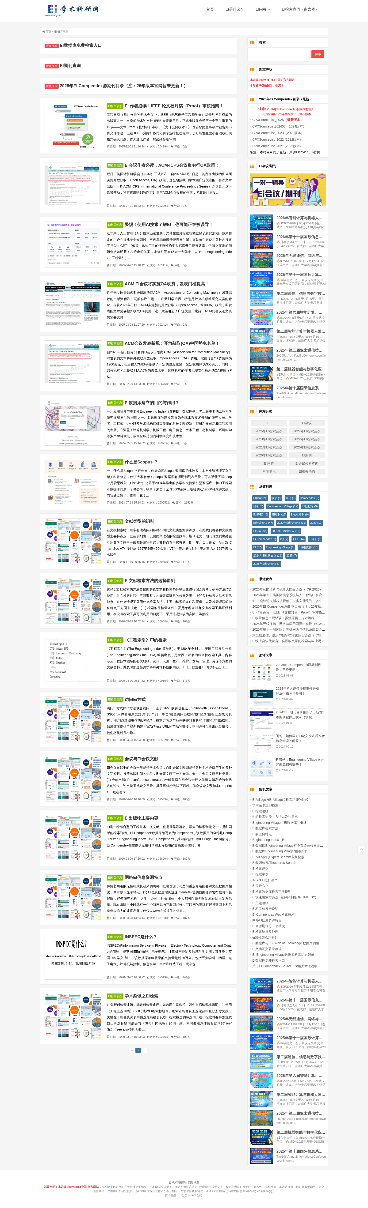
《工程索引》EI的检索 (149, 640)
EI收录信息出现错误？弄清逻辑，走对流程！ (281, 618)
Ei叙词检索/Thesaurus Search (271, 863)
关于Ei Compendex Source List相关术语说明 (281, 966)
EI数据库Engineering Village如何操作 (276, 851)
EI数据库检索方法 (262, 828)
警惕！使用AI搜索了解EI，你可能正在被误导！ (172, 224)
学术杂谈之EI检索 (145, 996)
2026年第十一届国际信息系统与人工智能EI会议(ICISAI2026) (293, 595)
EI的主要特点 (258, 834)
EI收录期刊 (296, 514)
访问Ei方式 (138, 699)
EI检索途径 (257, 811)
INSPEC (257, 514)
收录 (273, 498)
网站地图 (193, 1182)
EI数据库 (306, 506)
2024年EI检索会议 (303, 431)
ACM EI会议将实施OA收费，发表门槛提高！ (170, 284)
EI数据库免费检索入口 (84, 45)
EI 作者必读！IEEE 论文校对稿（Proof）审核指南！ (177, 106)
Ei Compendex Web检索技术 (270, 914)
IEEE (295, 539)
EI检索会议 (259, 522)
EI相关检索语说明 (262, 909)
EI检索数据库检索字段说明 (268, 891)
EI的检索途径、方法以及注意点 (272, 817)
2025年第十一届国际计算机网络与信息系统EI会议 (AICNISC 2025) (297, 629)
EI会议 (303, 423)
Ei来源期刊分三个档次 (265, 926)
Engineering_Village (279, 506)
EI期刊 (303, 455)
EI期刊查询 (73, 65)
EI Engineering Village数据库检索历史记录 (280, 954)
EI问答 (265, 463)
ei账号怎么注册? (261, 937)
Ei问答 (263, 12)
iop (281, 539)
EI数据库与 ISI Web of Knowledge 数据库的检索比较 (287, 943)
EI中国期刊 (305, 547)
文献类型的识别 (143, 521)
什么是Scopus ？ (144, 462)
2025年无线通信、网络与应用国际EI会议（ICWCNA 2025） (292, 624)
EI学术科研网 (72, 12)
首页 (210, 12)
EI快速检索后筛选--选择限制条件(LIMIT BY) (281, 897)
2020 (313, 522)
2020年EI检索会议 (303, 447)
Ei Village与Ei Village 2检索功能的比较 (277, 800)
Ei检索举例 (257, 874)
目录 (255, 506)
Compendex (306, 498)
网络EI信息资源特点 (147, 877)
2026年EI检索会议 (265, 455)
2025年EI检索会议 (265, 431)
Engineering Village (276, 547)
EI (265, 423)
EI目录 (311, 539)
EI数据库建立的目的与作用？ (155, 402)
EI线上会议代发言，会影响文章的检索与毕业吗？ (285, 641)
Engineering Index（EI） (267, 840)
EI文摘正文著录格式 (263, 949)
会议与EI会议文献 (145, 758)
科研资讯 (265, 471)
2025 (288, 555)
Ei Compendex (261, 539)
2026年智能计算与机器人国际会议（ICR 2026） (284, 589)
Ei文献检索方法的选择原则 (153, 580)
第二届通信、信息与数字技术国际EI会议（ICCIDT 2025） (291, 635)
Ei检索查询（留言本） (300, 12)
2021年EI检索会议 (265, 447)
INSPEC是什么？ (144, 936)
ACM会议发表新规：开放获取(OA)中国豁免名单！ (175, 343)
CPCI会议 (195, 1195)
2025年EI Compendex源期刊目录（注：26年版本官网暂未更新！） (127, 85)
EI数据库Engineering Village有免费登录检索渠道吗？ (287, 845)
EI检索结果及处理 (262, 931)
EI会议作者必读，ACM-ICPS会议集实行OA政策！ (175, 165)
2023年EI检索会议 (265, 439)
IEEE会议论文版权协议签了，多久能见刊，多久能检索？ (290, 601)
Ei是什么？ (235, 12)
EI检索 (257, 498)
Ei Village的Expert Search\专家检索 (275, 857)
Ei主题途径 (257, 903)
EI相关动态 (65, 31)
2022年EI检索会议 (303, 439)
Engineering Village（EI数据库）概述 (276, 822)
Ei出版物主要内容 (145, 818)
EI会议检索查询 (303, 463)
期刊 (287, 498)
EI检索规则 (257, 868)
